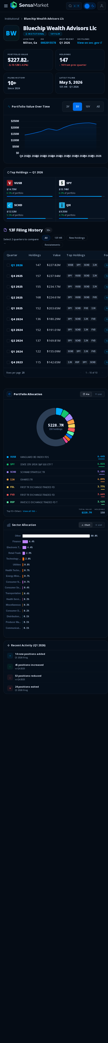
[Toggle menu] (6, 6)
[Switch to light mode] (90, 6)
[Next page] (102, 372)
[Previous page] (81, 372)
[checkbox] (8, 265)
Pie (86, 394)
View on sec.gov (89, 43)
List (98, 394)
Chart (85, 524)
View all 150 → (30, 511)
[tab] (67, 107)
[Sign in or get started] (102, 6)
